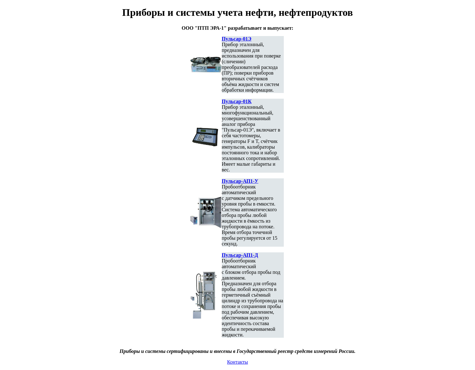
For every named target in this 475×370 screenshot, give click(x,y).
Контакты (237, 362)
